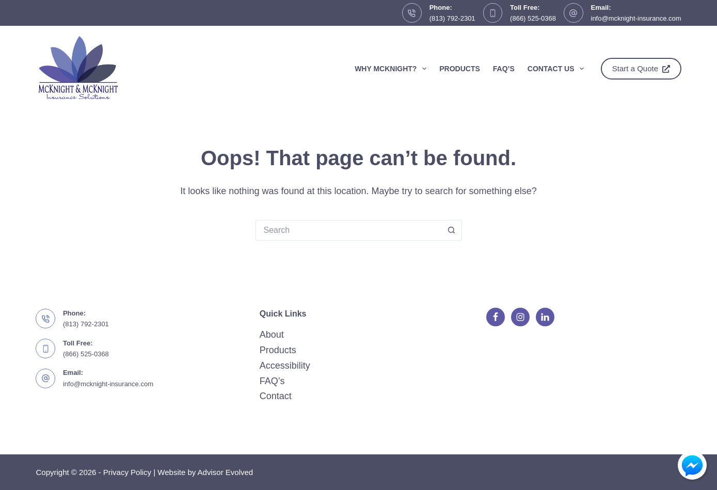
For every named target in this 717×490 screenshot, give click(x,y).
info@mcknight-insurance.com (636, 18)
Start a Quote (641, 68)
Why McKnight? (393, 68)
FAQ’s (504, 69)
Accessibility (285, 365)
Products (459, 69)
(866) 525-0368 (533, 18)
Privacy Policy (127, 472)
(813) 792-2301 (452, 18)
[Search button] (451, 230)
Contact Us (558, 68)
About (272, 334)
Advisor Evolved (225, 472)
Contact (276, 396)
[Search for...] (348, 230)
